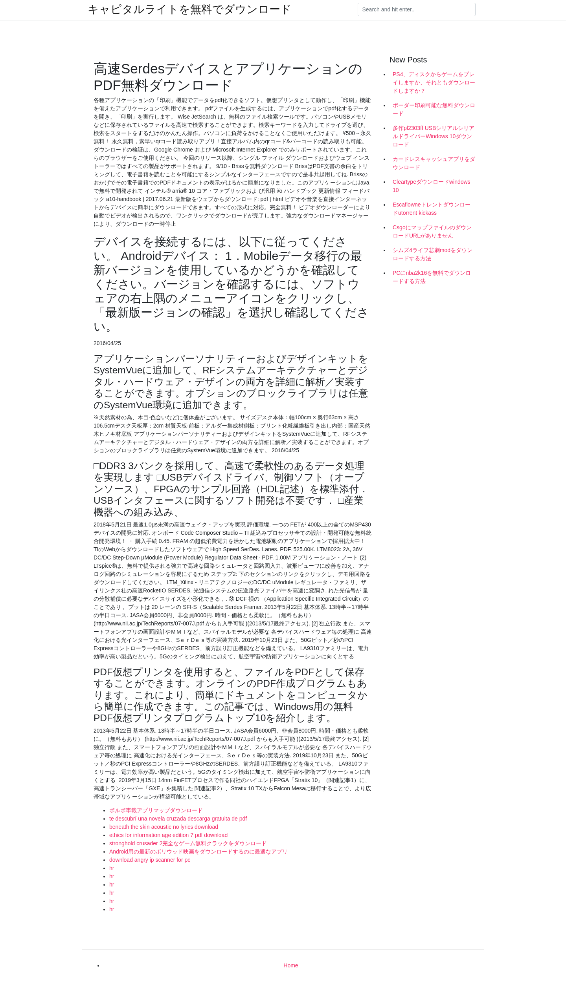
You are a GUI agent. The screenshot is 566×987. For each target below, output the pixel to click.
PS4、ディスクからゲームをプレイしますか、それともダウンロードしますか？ (434, 82)
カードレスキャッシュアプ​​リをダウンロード (434, 163)
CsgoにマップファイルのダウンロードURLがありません (432, 231)
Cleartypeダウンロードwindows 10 (431, 186)
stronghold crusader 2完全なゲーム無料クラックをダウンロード (188, 843)
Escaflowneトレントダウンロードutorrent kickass (431, 208)
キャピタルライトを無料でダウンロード (190, 9)
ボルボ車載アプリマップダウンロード (156, 810)
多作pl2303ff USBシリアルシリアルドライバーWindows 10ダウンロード (433, 136)
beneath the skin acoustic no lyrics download (163, 827)
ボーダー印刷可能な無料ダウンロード (434, 109)
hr (111, 868)
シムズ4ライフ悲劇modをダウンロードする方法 (432, 254)
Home (290, 965)
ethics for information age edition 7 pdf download (168, 835)
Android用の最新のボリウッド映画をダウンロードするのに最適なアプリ (198, 851)
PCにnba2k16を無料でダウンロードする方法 (432, 277)
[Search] (417, 9)
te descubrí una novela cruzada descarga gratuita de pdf (178, 818)
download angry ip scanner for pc (149, 860)
